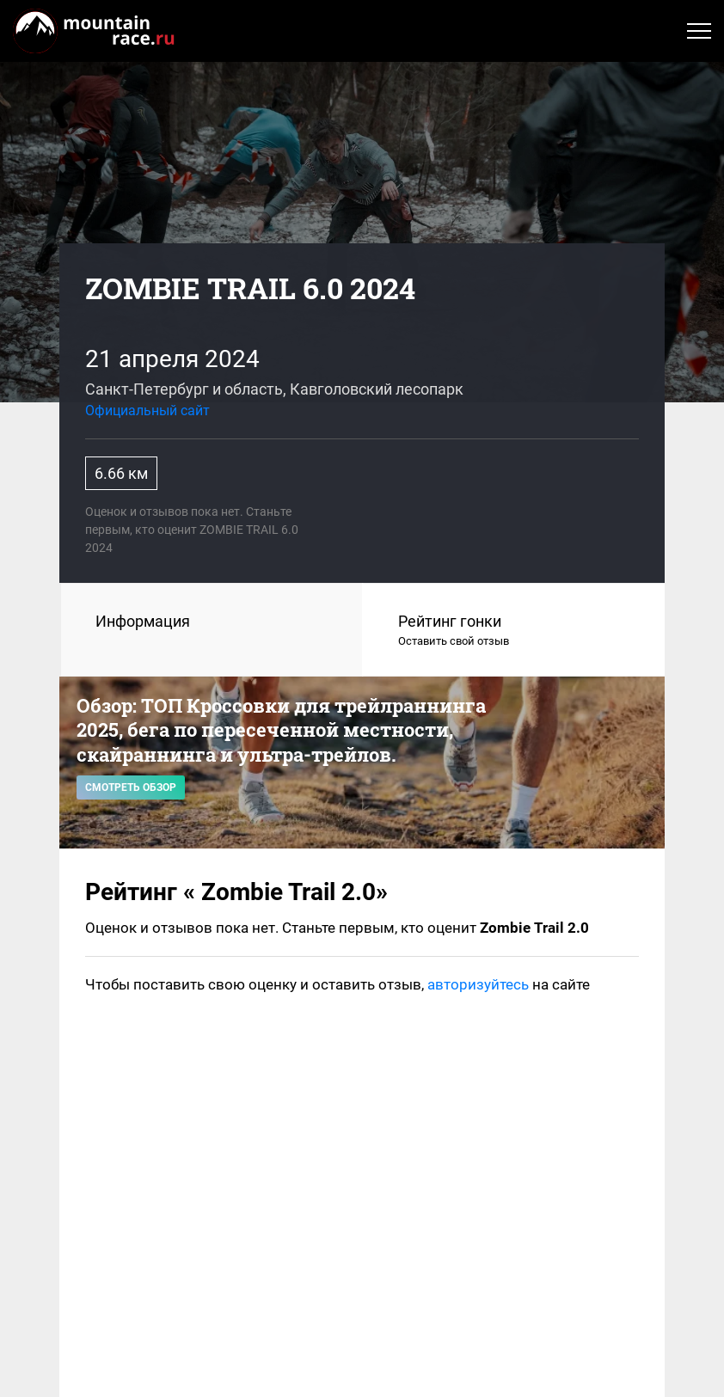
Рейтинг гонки (514, 631)
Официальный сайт (147, 410)
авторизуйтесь (478, 984)
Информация (142, 621)
